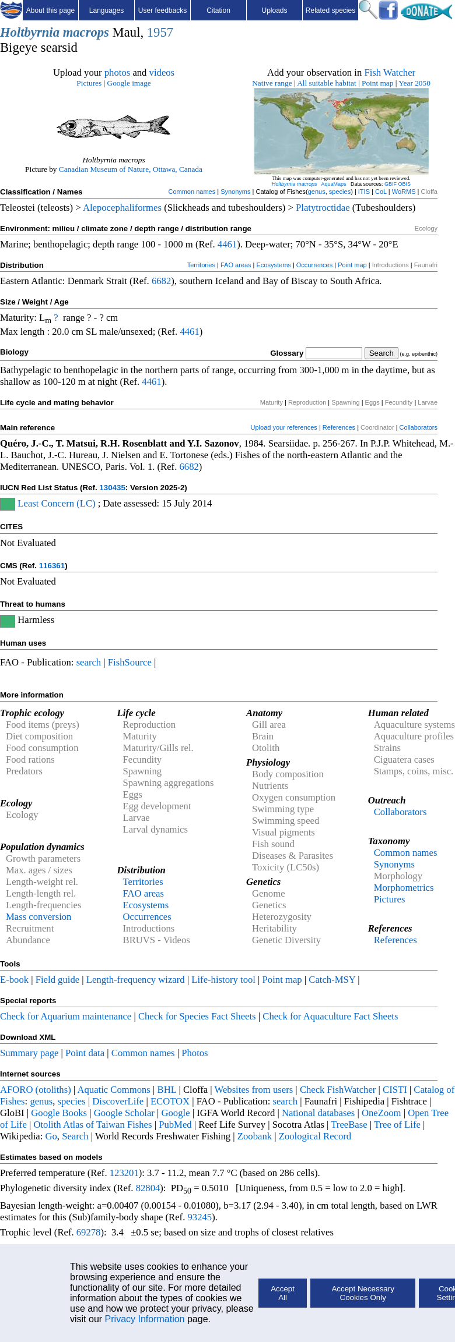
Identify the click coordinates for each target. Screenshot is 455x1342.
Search (75, 1136)
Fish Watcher (389, 72)
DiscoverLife (118, 1101)
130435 (112, 487)
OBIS (404, 184)
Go (51, 1136)
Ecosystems (274, 264)
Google (176, 1112)
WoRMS (404, 191)
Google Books (59, 1112)
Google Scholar (124, 1112)
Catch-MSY (332, 979)
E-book (14, 979)
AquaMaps (333, 184)
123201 (124, 1172)
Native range (272, 83)
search (89, 662)
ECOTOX (170, 1101)
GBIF (390, 184)
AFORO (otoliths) (35, 1089)
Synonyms (235, 191)
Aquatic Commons (113, 1089)
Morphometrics (404, 887)
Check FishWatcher (338, 1089)
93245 (200, 1217)
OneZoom (381, 1112)
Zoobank (254, 1136)
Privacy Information (145, 1319)
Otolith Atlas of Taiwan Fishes (92, 1124)
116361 (52, 565)
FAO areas (235, 264)
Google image (129, 83)
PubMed (175, 1124)
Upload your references (284, 427)
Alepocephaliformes (122, 207)
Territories (201, 264)
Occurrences (314, 264)
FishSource (130, 662)
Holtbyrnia (30, 32)
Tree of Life (397, 1124)
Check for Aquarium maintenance (65, 1016)
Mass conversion (38, 916)
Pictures (89, 83)
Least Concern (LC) (56, 503)
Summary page (29, 1052)
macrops (86, 32)
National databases (318, 1112)
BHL (167, 1089)
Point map (377, 83)
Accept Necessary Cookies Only (362, 1293)
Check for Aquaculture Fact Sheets (330, 1016)
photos (117, 72)
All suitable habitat (326, 83)
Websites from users (254, 1089)
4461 (227, 244)
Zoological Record (315, 1136)
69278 (88, 1232)
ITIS (364, 191)
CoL (381, 191)
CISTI (395, 1089)
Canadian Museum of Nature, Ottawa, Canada (130, 169)
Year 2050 (414, 83)
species (340, 191)
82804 (148, 1188)
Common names (191, 191)
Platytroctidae (323, 207)
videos (162, 72)
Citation (218, 10)
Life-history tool (223, 979)
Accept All (283, 1293)
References (339, 427)
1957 (160, 32)
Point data (84, 1052)
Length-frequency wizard (135, 979)
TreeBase (349, 1124)
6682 (161, 280)
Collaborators (419, 427)
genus (317, 191)
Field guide (57, 979)
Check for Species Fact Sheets (197, 1016)
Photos (194, 1052)
